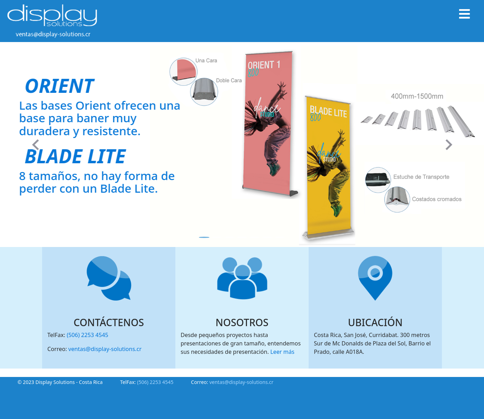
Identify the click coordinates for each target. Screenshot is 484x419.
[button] (36, 144)
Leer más (282, 352)
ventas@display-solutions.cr (105, 349)
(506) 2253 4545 (87, 335)
